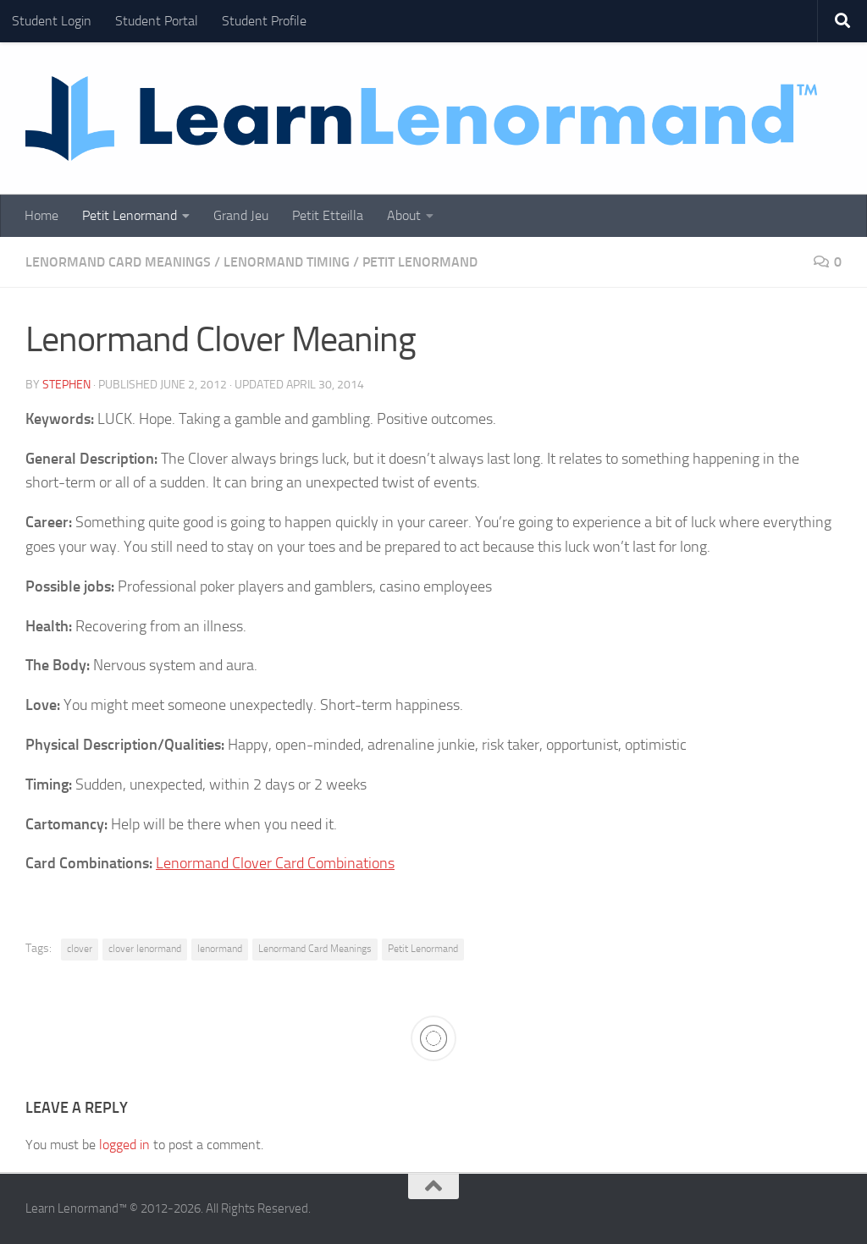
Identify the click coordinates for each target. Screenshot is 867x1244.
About (404, 215)
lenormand (219, 949)
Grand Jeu (240, 215)
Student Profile (264, 21)
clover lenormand (144, 949)
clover (79, 949)
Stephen (66, 384)
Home (41, 215)
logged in (124, 1145)
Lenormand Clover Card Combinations (275, 863)
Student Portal (156, 21)
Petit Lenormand (129, 215)
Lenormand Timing (287, 262)
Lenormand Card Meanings (118, 262)
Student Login (51, 21)
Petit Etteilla (327, 215)
